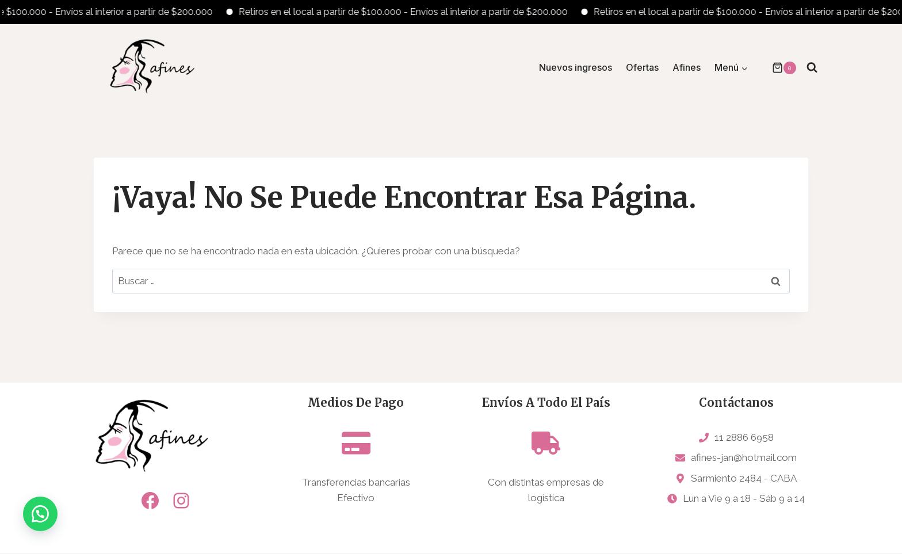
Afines (686, 67)
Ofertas (642, 67)
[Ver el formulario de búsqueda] (812, 68)
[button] (40, 516)
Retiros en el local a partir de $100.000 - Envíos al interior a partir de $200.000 (410, 11)
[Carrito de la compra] (778, 68)
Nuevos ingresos (575, 67)
